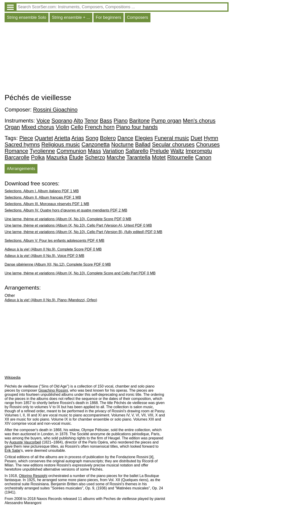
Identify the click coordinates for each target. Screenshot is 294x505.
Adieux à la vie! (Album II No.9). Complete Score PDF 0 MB (53, 249)
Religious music (60, 144)
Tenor (91, 120)
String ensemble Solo (26, 17)
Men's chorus (199, 120)
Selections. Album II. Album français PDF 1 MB (43, 197)
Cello (77, 127)
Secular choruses (173, 144)
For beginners (108, 17)
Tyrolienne (42, 151)
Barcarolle (17, 157)
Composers (137, 17)
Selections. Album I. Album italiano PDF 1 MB (42, 191)
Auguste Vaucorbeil (25, 442)
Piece (26, 138)
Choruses (208, 144)
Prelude (159, 151)
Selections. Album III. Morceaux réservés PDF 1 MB (47, 204)
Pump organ (166, 120)
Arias (77, 138)
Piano (121, 120)
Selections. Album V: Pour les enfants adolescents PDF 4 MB (54, 241)
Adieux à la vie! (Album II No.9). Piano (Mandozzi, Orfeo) (51, 300)
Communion (71, 151)
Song (91, 138)
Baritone (139, 120)
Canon (203, 157)
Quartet (44, 138)
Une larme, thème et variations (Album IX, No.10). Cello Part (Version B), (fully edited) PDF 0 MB (83, 232)
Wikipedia (12, 377)
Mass (94, 151)
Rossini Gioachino (55, 109)
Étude (76, 157)
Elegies (144, 138)
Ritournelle (180, 157)
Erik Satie (12, 450)
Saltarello (136, 151)
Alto (78, 120)
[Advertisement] (117, 59)
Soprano (61, 120)
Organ (12, 127)
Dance (125, 138)
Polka (38, 157)
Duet (196, 138)
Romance (16, 151)
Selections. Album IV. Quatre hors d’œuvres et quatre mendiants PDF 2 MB (66, 210)
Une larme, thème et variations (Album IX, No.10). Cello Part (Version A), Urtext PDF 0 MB (78, 225)
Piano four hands (137, 127)
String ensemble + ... (71, 17)
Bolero (108, 138)
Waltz (177, 151)
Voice (43, 120)
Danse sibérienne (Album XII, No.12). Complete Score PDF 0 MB (58, 264)
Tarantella (138, 157)
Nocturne (122, 144)
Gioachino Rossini (53, 390)
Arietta (62, 138)
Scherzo (95, 157)
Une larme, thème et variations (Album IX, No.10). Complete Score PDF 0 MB (68, 219)
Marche (116, 157)
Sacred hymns (22, 144)
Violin (62, 127)
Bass (106, 120)
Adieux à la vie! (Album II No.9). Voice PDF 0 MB (44, 256)
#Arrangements (21, 168)
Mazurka (56, 157)
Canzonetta (96, 144)
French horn (99, 127)
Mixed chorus (37, 127)
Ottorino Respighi (33, 476)
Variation (113, 151)
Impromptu (199, 151)
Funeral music (171, 138)
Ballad (142, 144)
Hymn (211, 138)
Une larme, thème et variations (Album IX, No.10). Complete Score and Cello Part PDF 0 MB (80, 273)
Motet (159, 157)
